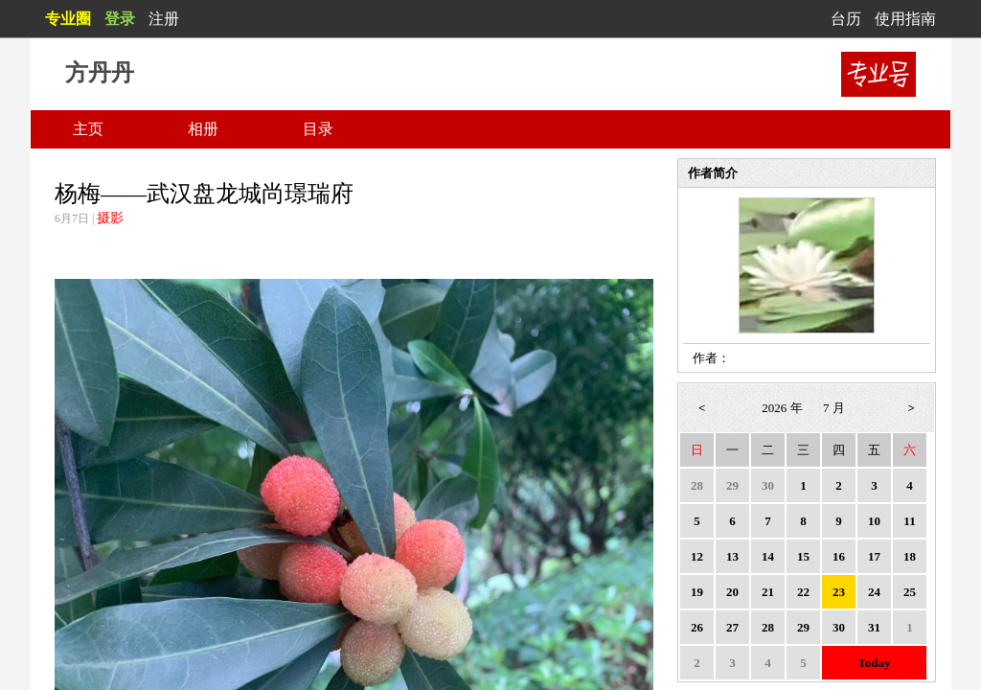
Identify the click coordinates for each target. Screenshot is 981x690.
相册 (203, 129)
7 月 (834, 408)
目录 (318, 129)
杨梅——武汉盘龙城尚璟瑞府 (204, 193)
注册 (163, 19)
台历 (846, 19)
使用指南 (905, 19)
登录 (119, 19)
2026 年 (782, 408)
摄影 (110, 218)
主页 (88, 129)
